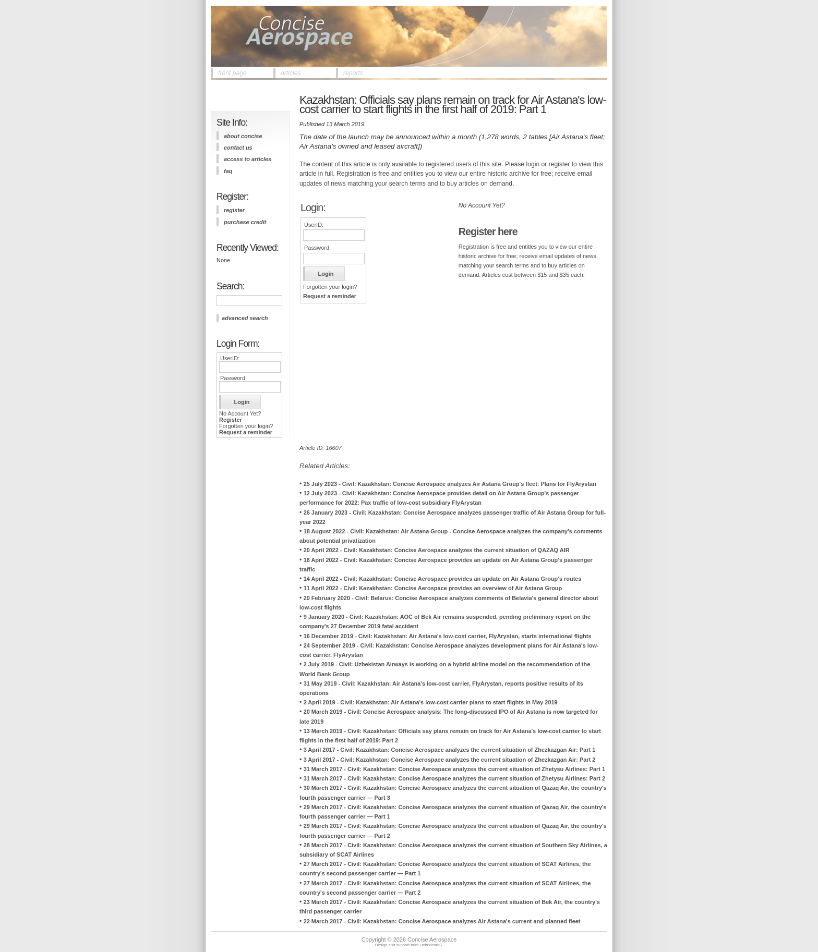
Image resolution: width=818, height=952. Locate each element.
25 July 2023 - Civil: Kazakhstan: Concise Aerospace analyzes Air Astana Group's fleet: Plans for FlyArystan (450, 484)
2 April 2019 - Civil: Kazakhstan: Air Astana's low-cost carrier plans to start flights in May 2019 (431, 702)
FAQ (228, 171)
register (234, 210)
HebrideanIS (431, 945)
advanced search (245, 318)
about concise (243, 136)
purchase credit (245, 222)
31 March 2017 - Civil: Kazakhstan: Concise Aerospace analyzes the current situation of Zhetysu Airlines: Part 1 (454, 769)
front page (232, 73)
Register (230, 420)
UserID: (229, 358)
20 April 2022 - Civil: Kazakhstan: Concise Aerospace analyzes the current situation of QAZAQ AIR (437, 550)
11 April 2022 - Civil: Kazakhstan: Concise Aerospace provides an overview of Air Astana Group (433, 588)
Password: (233, 378)
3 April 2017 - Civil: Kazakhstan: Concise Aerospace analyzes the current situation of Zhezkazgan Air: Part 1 (450, 750)
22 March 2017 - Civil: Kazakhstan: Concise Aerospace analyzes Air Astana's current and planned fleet (442, 921)
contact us (238, 147)
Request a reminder (245, 432)
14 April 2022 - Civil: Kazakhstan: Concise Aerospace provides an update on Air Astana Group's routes (443, 579)
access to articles (247, 159)
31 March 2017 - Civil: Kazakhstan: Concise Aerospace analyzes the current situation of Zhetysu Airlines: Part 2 (454, 778)
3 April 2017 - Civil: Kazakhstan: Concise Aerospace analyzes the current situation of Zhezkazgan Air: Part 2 (450, 759)
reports (353, 73)
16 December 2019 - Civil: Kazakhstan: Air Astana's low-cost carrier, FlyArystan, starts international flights (448, 636)
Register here (488, 231)
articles (291, 73)
